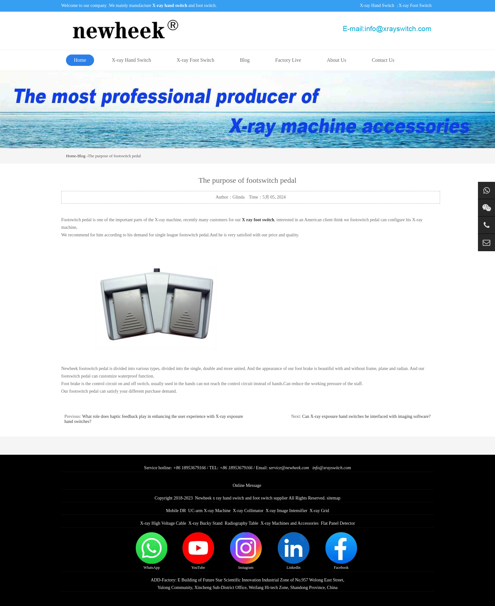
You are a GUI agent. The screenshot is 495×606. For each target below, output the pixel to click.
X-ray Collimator (248, 510)
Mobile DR (176, 510)
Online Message (247, 485)
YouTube (198, 551)
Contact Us (383, 60)
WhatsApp (151, 551)
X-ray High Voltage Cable (163, 523)
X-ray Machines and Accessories (289, 523)
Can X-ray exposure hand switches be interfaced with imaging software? (366, 416)
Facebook (341, 551)
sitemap (334, 498)
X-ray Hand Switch (377, 5)
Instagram (246, 551)
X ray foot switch (258, 219)
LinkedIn (293, 551)
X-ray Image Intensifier (286, 510)
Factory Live (288, 60)
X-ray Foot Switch (415, 5)
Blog (245, 60)
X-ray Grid (319, 510)
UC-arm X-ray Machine (209, 510)
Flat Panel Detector (338, 523)
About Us (336, 60)
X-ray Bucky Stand (205, 523)
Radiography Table (241, 523)
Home (80, 60)
